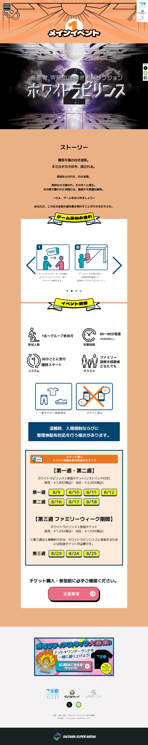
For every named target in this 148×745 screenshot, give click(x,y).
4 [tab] (81, 290)
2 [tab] (72, 290)
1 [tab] (67, 290)
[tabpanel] (55, 265)
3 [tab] (76, 290)
